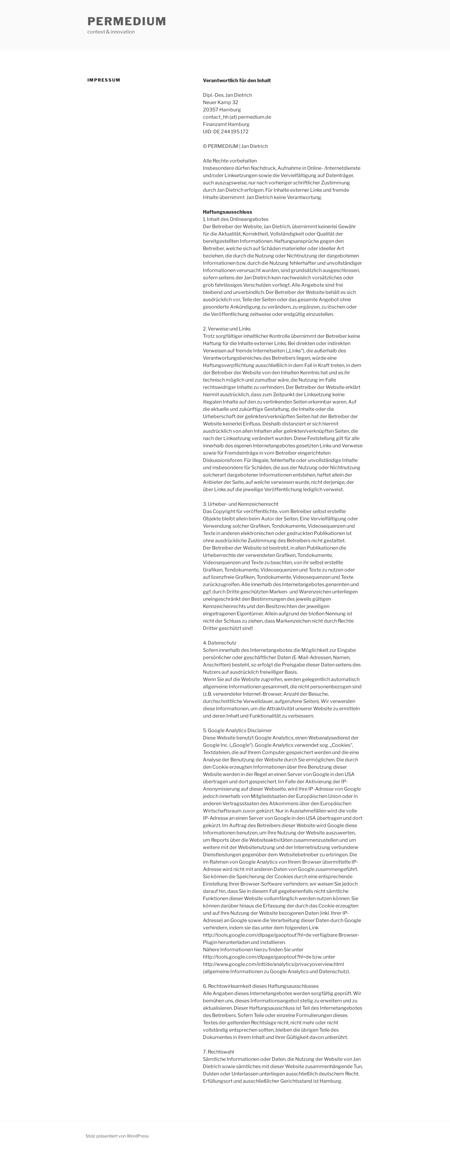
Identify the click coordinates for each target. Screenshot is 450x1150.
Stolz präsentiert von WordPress (117, 1135)
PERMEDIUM (127, 21)
